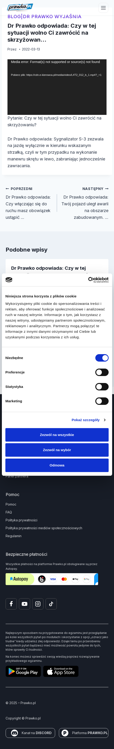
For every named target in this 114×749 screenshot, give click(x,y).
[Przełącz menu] (103, 8)
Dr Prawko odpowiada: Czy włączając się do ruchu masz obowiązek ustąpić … (29, 202)
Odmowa (57, 465)
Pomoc (11, 504)
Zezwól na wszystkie (57, 435)
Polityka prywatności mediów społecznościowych (44, 528)
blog (14, 16)
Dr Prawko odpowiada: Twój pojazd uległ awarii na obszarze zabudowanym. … (84, 202)
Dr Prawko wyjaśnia (52, 16)
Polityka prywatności (21, 520)
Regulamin (13, 536)
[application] (57, 87)
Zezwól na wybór (57, 450)
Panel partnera (17, 476)
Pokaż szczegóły (86, 420)
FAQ (9, 512)
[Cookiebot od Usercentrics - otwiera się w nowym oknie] (88, 280)
